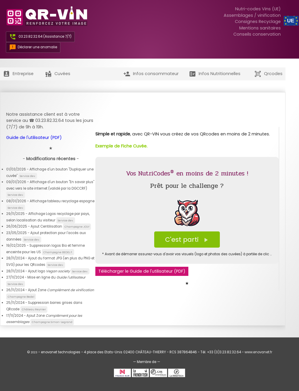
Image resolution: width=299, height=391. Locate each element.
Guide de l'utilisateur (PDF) (34, 137)
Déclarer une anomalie (33, 47)
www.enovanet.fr (258, 352)
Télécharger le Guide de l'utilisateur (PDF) (141, 271)
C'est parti (187, 239)
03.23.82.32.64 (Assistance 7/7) (45, 36)
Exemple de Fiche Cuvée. (121, 146)
